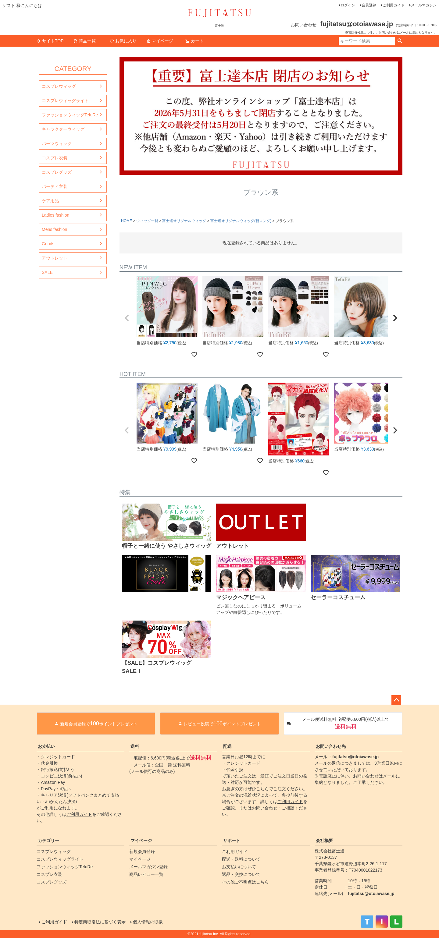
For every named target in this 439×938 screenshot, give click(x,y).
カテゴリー (48, 840)
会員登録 (369, 5)
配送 (227, 746)
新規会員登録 (142, 851)
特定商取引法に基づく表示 (100, 921)
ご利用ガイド (394, 5)
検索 (400, 41)
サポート (231, 840)
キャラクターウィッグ (63, 129)
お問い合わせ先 (331, 746)
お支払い (46, 746)
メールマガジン (424, 5)
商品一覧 (84, 40)
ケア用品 (50, 200)
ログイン (348, 5)
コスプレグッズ (57, 172)
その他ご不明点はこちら (245, 882)
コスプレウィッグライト (65, 100)
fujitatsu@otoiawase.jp (355, 756)
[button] (127, 318)
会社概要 (324, 840)
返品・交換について (241, 874)
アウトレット (54, 258)
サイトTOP (50, 40)
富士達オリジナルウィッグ (184, 221)
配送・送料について (241, 859)
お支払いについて (239, 866)
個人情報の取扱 (148, 921)
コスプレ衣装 (54, 157)
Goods (48, 243)
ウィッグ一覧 (147, 221)
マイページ (159, 40)
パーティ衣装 (54, 186)
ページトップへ (396, 700)
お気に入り (123, 40)
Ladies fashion (55, 215)
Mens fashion (54, 229)
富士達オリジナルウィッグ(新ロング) (240, 221)
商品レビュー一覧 (146, 874)
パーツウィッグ (57, 143)
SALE (47, 272)
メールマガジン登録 (148, 866)
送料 (134, 746)
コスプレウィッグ (59, 86)
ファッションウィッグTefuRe (70, 114)
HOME (126, 221)
